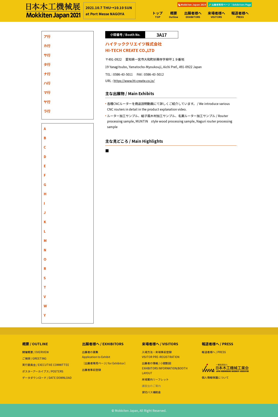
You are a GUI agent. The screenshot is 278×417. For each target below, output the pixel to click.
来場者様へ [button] (216, 14)
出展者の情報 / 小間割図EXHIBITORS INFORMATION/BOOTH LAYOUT (164, 368)
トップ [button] (157, 14)
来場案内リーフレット (155, 379)
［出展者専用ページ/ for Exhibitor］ (104, 363)
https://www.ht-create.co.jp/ (134, 80)
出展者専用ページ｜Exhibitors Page (230, 4)
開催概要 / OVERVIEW (35, 352)
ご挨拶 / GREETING (34, 358)
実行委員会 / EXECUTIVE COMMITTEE (45, 365)
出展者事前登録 (91, 370)
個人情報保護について (215, 377)
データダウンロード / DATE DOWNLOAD (47, 378)
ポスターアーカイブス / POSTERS (42, 371)
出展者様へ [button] (193, 14)
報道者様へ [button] (240, 14)
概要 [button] (173, 14)
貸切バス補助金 (151, 392)
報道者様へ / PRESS (214, 352)
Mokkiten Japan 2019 (192, 4)
